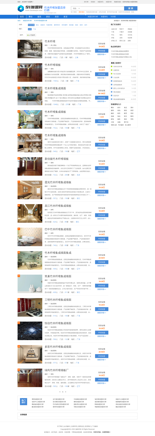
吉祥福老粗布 (125, 84)
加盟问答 (109, 2)
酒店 (125, 119)
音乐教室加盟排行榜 (59, 402)
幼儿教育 (128, 125)
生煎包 (130, 35)
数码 (132, 116)
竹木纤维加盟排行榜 (40, 20)
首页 (22, 17)
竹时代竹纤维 (125, 66)
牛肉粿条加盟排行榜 (80, 399)
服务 (118, 119)
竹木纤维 (31, 25)
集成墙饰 (53, 186)
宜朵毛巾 (125, 95)
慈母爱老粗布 (125, 81)
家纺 (48, 17)
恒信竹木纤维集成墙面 (58, 323)
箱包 (118, 110)
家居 (65, 17)
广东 (34, 29)
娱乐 (118, 107)
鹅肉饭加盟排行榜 (37, 404)
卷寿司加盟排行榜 (58, 407)
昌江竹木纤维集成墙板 (58, 205)
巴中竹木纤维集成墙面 (58, 229)
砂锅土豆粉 (114, 41)
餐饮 (31, 17)
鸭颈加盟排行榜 (100, 404)
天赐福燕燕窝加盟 (91, 12)
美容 (57, 17)
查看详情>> (101, 54)
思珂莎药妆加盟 (112, 12)
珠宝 (125, 116)
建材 (46, 69)
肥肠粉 (130, 29)
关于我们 (60, 426)
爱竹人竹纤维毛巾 (125, 88)
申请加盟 (101, 51)
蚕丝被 (71, 25)
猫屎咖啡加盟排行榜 (122, 402)
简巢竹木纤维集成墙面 (58, 276)
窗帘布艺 (57, 25)
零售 (132, 119)
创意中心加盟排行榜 (38, 402)
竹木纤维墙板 (53, 64)
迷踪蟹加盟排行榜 (100, 402)
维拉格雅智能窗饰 (125, 99)
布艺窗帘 (64, 25)
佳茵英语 (125, 70)
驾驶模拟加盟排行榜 (101, 407)
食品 (125, 107)
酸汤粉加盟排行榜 (37, 407)
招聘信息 (81, 426)
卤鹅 (129, 41)
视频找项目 (117, 2)
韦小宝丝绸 (125, 74)
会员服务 (67, 426)
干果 (112, 32)
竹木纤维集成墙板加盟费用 (120, 51)
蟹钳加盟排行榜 (79, 402)
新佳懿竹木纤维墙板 (57, 158)
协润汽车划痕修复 (124, 12)
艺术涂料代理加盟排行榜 (61, 404)
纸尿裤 (130, 38)
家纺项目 (82, 12)
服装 (39, 17)
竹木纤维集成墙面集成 (58, 252)
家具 (118, 113)
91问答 (113, 17)
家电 (112, 119)
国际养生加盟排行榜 (80, 404)
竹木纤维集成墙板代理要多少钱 (121, 57)
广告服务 (95, 426)
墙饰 (52, 69)
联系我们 (88, 426)
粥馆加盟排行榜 (37, 399)
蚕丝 (76, 25)
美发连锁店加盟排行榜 (123, 404)
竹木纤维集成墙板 (55, 111)
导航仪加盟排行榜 (79, 407)
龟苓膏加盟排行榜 (100, 399)
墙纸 (121, 35)
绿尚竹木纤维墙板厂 (57, 370)
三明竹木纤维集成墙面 (58, 299)
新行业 (126, 122)
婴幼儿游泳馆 (122, 41)
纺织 (81, 25)
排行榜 (86, 2)
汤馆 (121, 38)
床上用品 (53, 45)
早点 (112, 35)
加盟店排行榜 (93, 17)
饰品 (118, 116)
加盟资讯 (100, 2)
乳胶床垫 (49, 25)
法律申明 (74, 426)
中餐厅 (122, 32)
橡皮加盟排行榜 (121, 407)
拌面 (112, 38)
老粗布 (42, 25)
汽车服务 (121, 125)
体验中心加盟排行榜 (122, 399)
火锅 (112, 122)
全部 (29, 29)
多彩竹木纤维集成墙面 (58, 346)
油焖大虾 (114, 29)
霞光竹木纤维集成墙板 (58, 182)
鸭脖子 (122, 29)
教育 (125, 113)
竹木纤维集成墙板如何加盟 (120, 54)
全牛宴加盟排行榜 (58, 399)
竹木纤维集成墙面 (55, 88)
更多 (132, 12)
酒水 (132, 107)
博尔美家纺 (125, 92)
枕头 (37, 25)
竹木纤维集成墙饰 (55, 135)
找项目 (93, 2)
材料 (52, 210)
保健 (112, 116)
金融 (118, 122)
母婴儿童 (114, 125)
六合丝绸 (125, 77)
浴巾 (85, 25)
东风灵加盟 (102, 12)
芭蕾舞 (130, 32)
